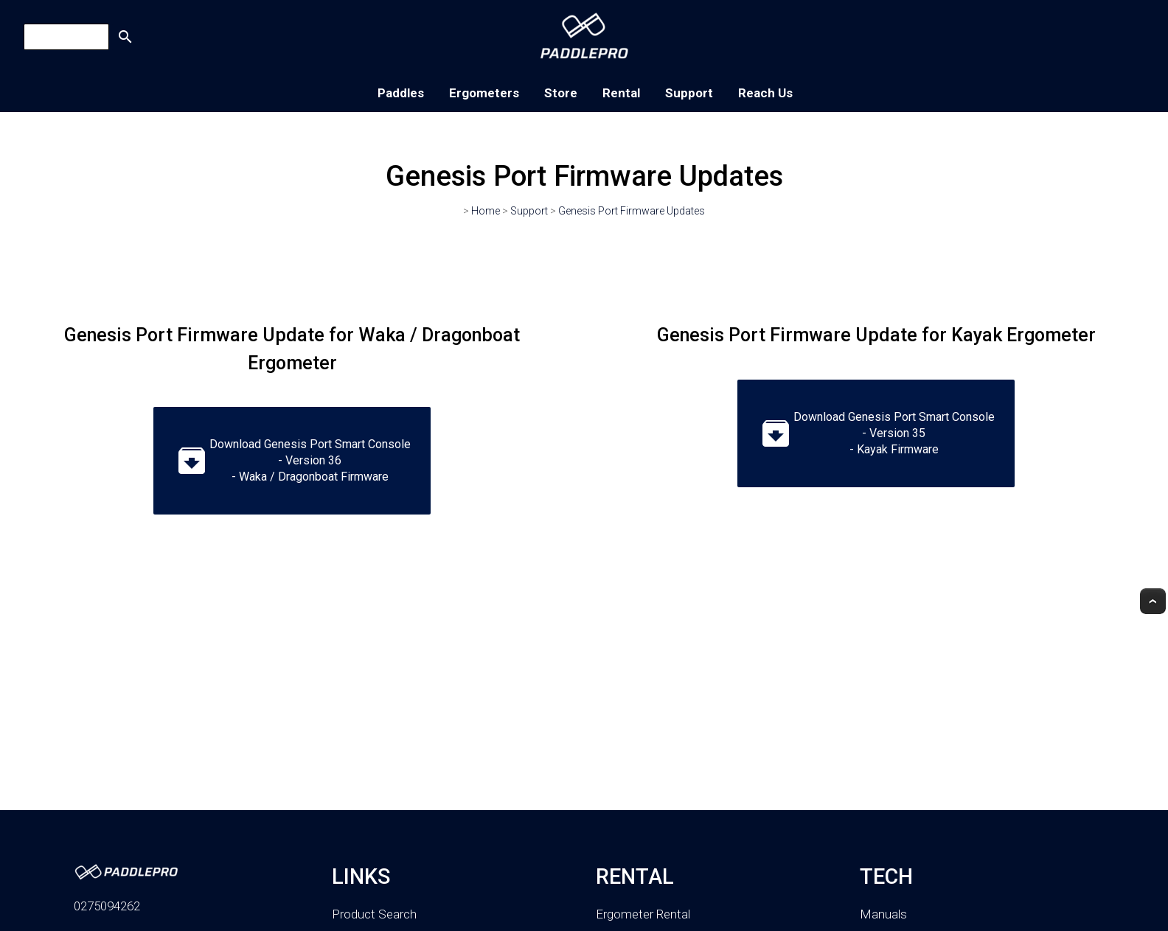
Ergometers (484, 93)
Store (560, 93)
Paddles (401, 93)
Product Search (374, 914)
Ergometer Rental (643, 914)
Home (485, 211)
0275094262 (107, 906)
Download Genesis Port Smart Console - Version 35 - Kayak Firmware (876, 433)
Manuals (883, 914)
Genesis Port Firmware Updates (631, 211)
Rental (621, 93)
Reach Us (765, 93)
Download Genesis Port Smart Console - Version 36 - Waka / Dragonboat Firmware (292, 460)
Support (689, 93)
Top (1153, 601)
